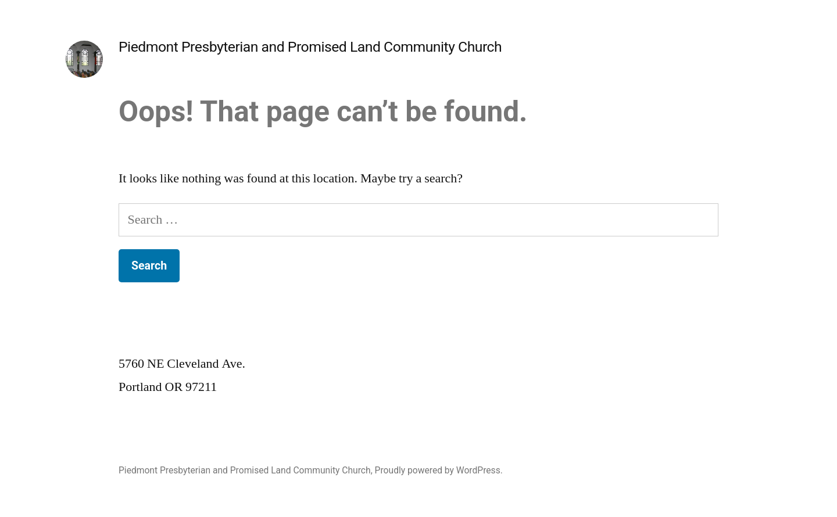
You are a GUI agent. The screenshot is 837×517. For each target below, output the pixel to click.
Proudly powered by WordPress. (439, 470)
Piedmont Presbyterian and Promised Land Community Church (310, 46)
